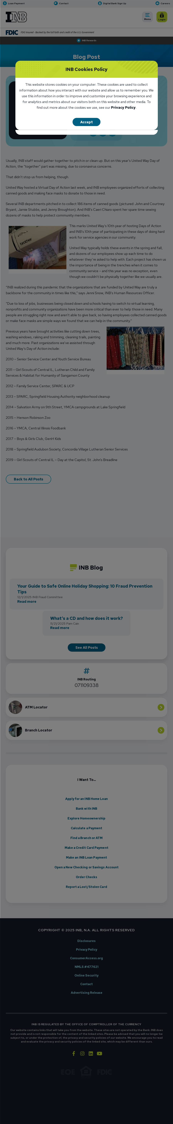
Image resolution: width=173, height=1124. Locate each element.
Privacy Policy (123, 108)
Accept (86, 122)
